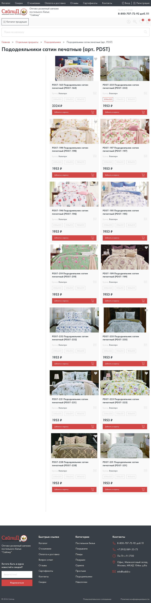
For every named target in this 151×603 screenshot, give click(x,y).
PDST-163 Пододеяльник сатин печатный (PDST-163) (70, 86)
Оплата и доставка (55, 3)
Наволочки (81, 582)
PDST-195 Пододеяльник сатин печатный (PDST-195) (121, 212)
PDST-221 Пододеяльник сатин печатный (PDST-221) (70, 400)
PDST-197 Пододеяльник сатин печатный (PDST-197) (121, 149)
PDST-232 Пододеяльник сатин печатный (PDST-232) (70, 338)
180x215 (80, 99)
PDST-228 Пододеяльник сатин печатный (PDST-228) (70, 463)
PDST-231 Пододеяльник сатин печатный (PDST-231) (121, 463)
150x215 (69, 99)
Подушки (80, 559)
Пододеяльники (84, 576)
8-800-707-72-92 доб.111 (133, 13)
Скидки (19, 3)
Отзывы (74, 3)
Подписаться (17, 582)
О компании (33, 3)
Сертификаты (90, 3)
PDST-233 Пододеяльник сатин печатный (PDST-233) (121, 86)
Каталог (6, 3)
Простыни (81, 570)
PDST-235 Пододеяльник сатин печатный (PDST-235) (121, 338)
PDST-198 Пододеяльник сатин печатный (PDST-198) (70, 149)
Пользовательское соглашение (97, 599)
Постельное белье (85, 543)
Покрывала (82, 548)
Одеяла (80, 565)
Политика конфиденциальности (135, 599)
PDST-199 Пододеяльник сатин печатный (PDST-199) (121, 275)
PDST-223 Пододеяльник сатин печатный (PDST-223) (121, 400)
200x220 (57, 99)
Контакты (107, 3)
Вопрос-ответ (46, 559)
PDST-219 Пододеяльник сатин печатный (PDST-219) (70, 275)
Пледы (79, 554)
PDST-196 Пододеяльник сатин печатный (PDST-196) (70, 212)
